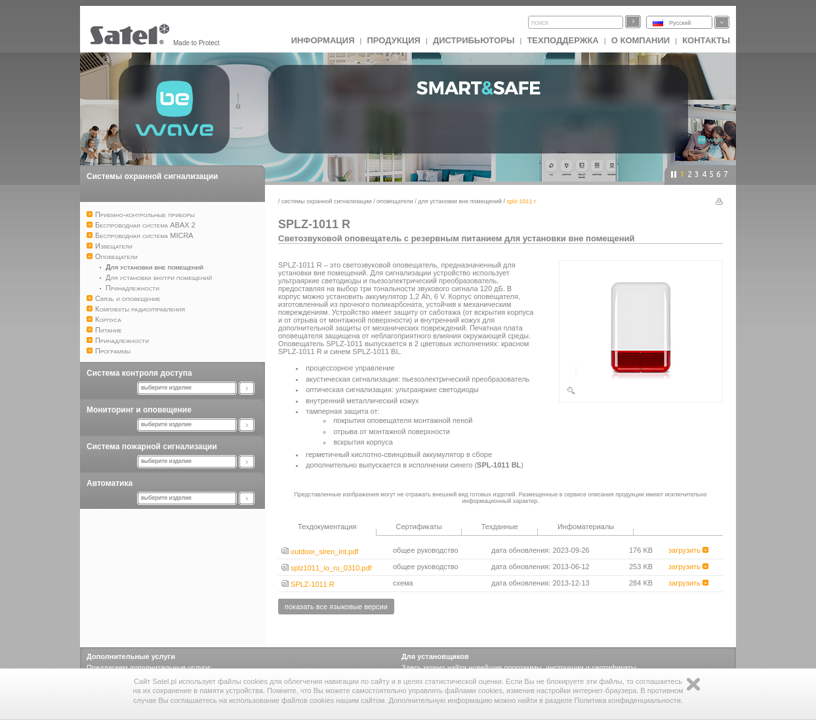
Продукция (393, 40)
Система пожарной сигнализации (152, 446)
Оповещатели (395, 201)
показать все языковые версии (336, 606)
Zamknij (693, 684)
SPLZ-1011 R (308, 584)
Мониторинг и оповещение (139, 409)
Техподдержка (562, 40)
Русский (680, 23)
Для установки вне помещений (460, 201)
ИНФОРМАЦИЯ (323, 40)
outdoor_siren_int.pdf (319, 551)
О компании (640, 40)
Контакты (706, 40)
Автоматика (110, 483)
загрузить (688, 550)
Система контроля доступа (139, 373)
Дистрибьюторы (474, 40)
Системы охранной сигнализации (152, 176)
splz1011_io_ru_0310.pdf (326, 568)
